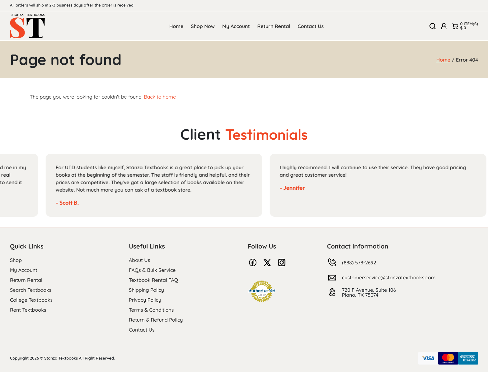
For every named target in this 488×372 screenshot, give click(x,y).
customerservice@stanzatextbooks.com (389, 277)
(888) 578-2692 (359, 262)
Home (176, 26)
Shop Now (203, 26)
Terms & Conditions (151, 310)
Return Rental (273, 26)
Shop (16, 260)
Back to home (160, 97)
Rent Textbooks (28, 310)
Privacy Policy (145, 300)
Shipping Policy (146, 290)
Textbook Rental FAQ (153, 280)
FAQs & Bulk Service (152, 270)
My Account (236, 26)
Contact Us (311, 26)
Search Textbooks (30, 290)
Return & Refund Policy (156, 320)
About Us (139, 260)
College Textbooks (31, 300)
